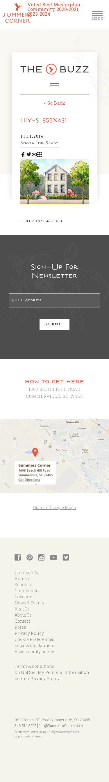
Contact (22, 621)
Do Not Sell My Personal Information (52, 672)
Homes (22, 578)
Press (20, 627)
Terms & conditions (34, 666)
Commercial (27, 590)
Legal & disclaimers (34, 645)
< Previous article (41, 221)
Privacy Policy (29, 633)
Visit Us (22, 609)
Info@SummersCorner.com (61, 725)
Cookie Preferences (34, 639)
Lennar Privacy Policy (37, 678)
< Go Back (54, 103)
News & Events (29, 603)
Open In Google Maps (54, 507)
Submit (54, 325)
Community (26, 572)
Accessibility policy (34, 651)
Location (24, 596)
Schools (23, 584)
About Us (23, 615)
